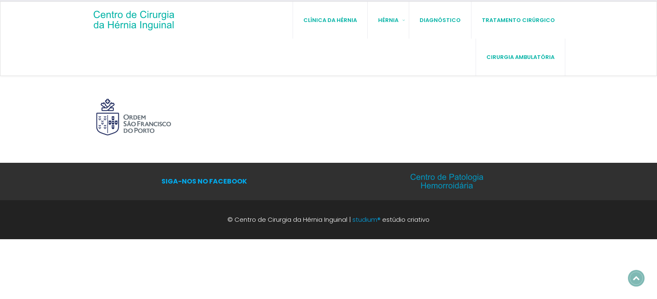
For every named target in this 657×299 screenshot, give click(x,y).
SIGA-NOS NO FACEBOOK (204, 181)
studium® (366, 219)
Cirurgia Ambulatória (520, 57)
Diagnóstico (440, 20)
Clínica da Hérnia (330, 20)
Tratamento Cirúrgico (518, 20)
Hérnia (388, 20)
